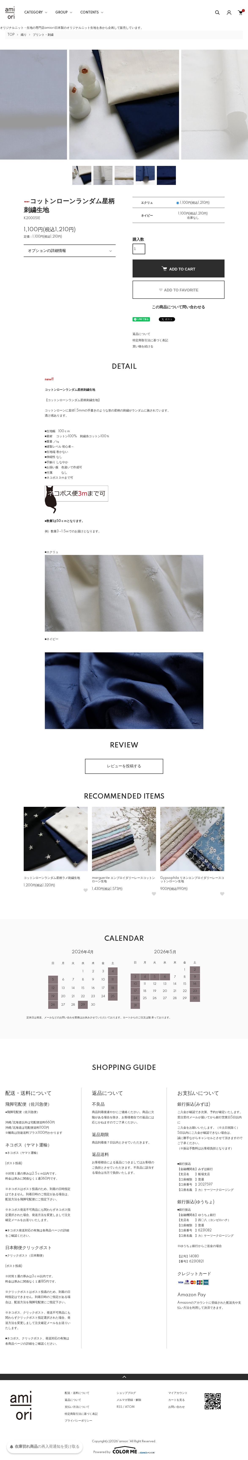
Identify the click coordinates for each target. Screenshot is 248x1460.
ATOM (129, 1406)
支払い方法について (77, 1406)
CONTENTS (89, 12)
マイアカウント (178, 1393)
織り (24, 35)
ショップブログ (126, 1393)
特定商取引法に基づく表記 (150, 340)
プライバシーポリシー (78, 1420)
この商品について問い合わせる (178, 307)
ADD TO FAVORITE (178, 290)
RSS (119, 1406)
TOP (11, 35)
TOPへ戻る (124, 1377)
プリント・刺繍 (43, 35)
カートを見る (176, 1400)
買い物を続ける (143, 346)
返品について (141, 334)
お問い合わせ (176, 1406)
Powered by (124, 1450)
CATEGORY (33, 12)
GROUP (61, 12)
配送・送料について (77, 1393)
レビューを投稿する (124, 766)
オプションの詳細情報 (47, 251)
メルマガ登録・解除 (128, 1400)
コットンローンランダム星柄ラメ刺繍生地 (52, 878)
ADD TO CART (178, 268)
